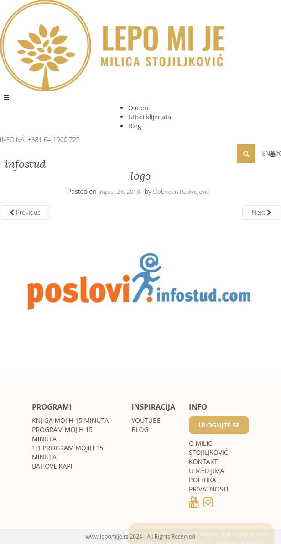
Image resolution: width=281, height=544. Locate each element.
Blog (134, 126)
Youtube (146, 420)
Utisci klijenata (149, 116)
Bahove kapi (52, 466)
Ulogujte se (218, 425)
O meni (139, 107)
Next (261, 212)
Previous (25, 212)
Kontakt (203, 461)
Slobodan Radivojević (181, 191)
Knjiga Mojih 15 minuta (70, 420)
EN (266, 153)
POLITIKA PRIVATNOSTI (209, 484)
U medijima (206, 470)
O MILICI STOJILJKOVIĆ (208, 448)
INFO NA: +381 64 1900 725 (40, 139)
